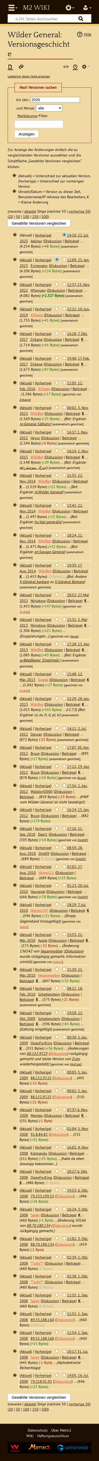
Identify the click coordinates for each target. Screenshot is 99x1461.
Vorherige (42, 235)
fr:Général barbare (34, 581)
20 (11, 216)
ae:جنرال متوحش (33, 467)
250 (35, 216)
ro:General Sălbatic (35, 423)
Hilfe (87, 34)
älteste (29, 211)
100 (26, 216)
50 (18, 216)
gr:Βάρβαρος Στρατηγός (39, 660)
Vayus (74, 636)
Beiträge (71, 240)
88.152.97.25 (37, 1053)
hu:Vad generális (47, 521)
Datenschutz (38, 1430)
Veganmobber (51, 951)
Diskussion (53, 240)
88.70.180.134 (38, 1225)
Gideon (57, 962)
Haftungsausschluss (53, 1435)
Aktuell (26, 259)
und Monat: (25, 108)
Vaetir (23, 927)
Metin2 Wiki (36, 8)
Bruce (81, 778)
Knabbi (24, 612)
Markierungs (27, 115)
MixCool (75, 1064)
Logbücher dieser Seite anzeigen (29, 76)
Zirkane (25, 400)
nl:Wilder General (48, 491)
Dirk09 (82, 840)
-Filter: (32, 115)
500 (44, 216)
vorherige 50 (79, 211)
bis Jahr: (22, 99)
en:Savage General (49, 551)
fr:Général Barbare (69, 581)
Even (76, 1058)
